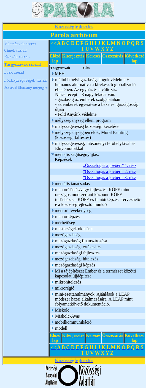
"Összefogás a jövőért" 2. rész (109, 171)
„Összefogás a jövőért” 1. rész (109, 165)
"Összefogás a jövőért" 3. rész (109, 177)
